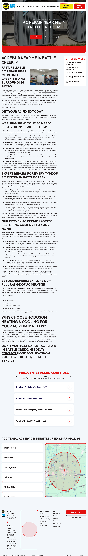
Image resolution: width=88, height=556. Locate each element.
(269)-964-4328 (76, 517)
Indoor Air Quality (45, 519)
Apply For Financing (66, 6)
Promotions (56, 521)
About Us (56, 516)
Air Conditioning (44, 516)
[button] (19, 6)
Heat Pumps (43, 525)
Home (33, 19)
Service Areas (57, 523)
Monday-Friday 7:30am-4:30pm (11, 531)
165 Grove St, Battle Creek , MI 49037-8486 (11, 517)
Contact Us (56, 526)
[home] (6, 6)
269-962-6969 (11, 543)
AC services (45, 288)
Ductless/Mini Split (44, 522)
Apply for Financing (51, 37)
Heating (42, 514)
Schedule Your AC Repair (9, 107)
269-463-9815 (11, 538)
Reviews (55, 518)
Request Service (79, 6)
